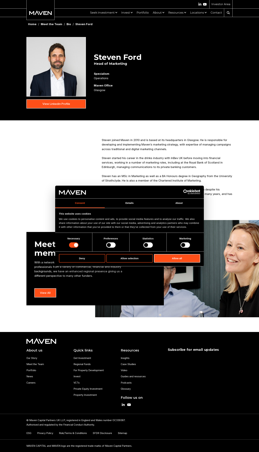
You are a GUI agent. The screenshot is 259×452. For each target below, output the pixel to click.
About (157, 12)
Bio (69, 24)
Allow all (177, 258)
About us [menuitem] (34, 350)
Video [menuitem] (124, 370)
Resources (176, 12)
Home (32, 24)
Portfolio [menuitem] (31, 370)
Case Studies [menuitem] (128, 364)
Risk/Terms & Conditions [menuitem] (73, 433)
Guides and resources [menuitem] (133, 376)
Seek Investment (102, 12)
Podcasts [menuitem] (126, 382)
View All (45, 292)
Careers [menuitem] (31, 382)
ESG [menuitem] (28, 433)
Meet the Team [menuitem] (35, 364)
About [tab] (179, 203)
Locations (197, 12)
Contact (216, 12)
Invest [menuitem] (77, 376)
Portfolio (143, 12)
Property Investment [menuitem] (85, 394)
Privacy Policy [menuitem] (45, 433)
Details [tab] (129, 203)
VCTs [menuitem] (77, 382)
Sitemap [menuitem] (122, 433)
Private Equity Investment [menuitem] (88, 388)
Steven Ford (83, 24)
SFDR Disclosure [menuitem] (102, 433)
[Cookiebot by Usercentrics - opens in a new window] (185, 191)
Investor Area (220, 4)
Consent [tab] (80, 203)
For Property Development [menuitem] (89, 370)
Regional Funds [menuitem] (82, 364)
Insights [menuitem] (125, 358)
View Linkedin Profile (56, 103)
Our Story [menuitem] (31, 358)
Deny (82, 258)
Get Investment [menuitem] (82, 358)
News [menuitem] (29, 376)
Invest (125, 12)
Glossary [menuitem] (126, 388)
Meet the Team (51, 24)
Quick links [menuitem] (83, 350)
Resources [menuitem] (130, 350)
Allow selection (129, 258)
